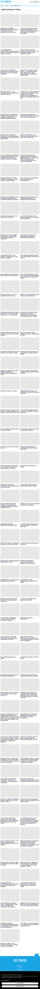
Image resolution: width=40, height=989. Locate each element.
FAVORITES (36, 1)
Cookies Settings (20, 983)
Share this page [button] (34, 1)
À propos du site (20, 965)
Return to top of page (37, 955)
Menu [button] (38, 2)
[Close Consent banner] (38, 973)
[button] (31, 1)
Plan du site (20, 969)
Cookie (20, 967)
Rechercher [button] (32, 1)
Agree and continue (20, 986)
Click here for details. (5, 980)
